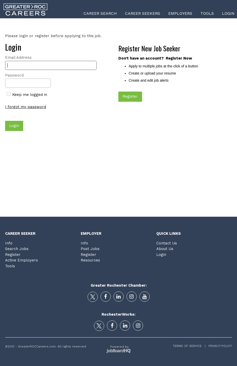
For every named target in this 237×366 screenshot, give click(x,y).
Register (13, 254)
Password (14, 75)
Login (228, 13)
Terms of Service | (189, 346)
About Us (164, 248)
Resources (90, 260)
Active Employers (21, 260)
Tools (207, 13)
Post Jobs (90, 248)
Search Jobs (17, 248)
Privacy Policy (218, 346)
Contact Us (166, 243)
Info (8, 243)
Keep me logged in (27, 94)
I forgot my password (25, 107)
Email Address (18, 57)
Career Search (100, 13)
